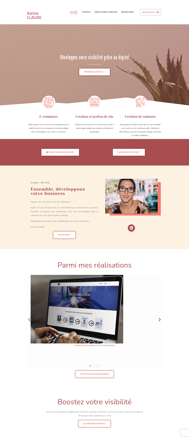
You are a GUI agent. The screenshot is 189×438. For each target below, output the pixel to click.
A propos (86, 12)
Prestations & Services (106, 12)
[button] (29, 319)
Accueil (74, 12)
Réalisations (127, 12)
